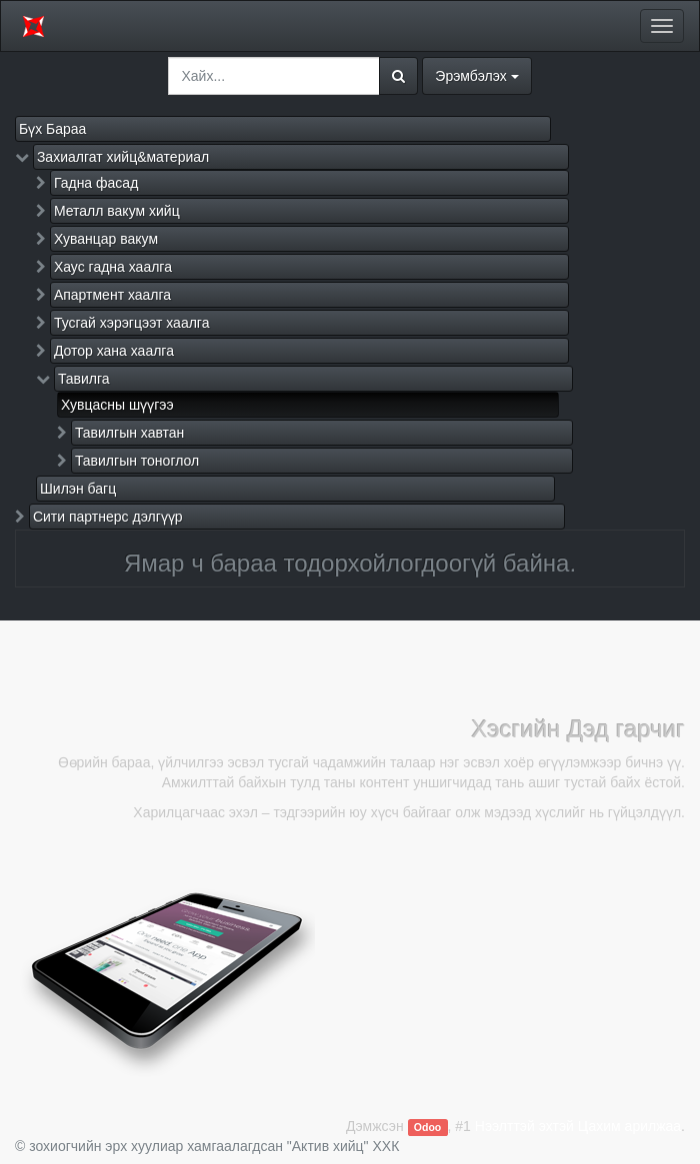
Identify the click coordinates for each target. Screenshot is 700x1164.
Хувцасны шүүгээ (117, 405)
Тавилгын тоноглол (137, 461)
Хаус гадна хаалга (113, 267)
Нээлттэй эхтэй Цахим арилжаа (578, 1126)
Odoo (427, 1127)
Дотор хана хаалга (114, 351)
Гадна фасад (96, 183)
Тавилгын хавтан (129, 433)
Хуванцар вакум (106, 239)
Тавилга (84, 379)
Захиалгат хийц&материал (123, 157)
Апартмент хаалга (112, 295)
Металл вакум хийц (117, 211)
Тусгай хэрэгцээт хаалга (132, 323)
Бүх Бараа (52, 129)
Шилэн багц (78, 489)
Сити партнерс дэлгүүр (108, 517)
